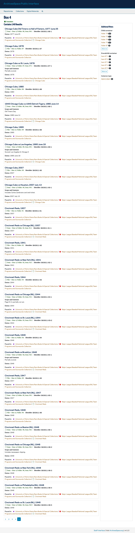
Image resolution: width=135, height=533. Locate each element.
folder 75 (104, 42)
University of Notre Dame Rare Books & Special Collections (36, 38)
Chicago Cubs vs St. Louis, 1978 (20, 63)
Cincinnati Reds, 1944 (15, 277)
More (104, 49)
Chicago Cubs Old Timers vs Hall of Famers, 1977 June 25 (31, 28)
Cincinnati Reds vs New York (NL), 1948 (23, 467)
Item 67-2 (105, 59)
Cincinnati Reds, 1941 (15, 242)
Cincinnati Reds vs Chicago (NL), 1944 (22, 294)
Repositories (8, 11)
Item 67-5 (105, 68)
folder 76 (104, 33)
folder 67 (104, 45)
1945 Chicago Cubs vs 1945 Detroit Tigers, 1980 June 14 (32, 103)
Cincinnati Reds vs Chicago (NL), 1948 (22, 444)
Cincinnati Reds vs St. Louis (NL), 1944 (22, 317)
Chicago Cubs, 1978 (14, 46)
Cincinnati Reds (40, 237)
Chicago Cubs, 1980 (14, 86)
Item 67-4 (105, 65)
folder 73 (104, 36)
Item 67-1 (105, 56)
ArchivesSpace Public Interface (21, 3)
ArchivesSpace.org (116, 530)
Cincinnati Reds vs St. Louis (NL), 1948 (22, 502)
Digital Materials (33, 11)
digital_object (106, 79)
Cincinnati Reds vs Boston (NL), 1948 (22, 427)
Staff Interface (99, 530)
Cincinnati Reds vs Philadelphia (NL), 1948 (24, 485)
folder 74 (104, 39)
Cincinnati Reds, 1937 (15, 208)
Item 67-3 (105, 62)
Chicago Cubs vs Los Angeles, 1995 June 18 (25, 144)
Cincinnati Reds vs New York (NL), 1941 (23, 259)
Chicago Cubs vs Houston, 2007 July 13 (23, 184)
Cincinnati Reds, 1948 (15, 410)
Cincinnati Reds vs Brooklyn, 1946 (21, 352)
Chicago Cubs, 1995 (14, 127)
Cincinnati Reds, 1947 (15, 375)
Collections (20, 11)
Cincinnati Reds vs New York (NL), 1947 (23, 392)
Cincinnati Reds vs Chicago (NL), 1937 (22, 225)
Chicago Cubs (40, 40)
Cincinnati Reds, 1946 (15, 335)
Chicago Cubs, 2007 (14, 167)
